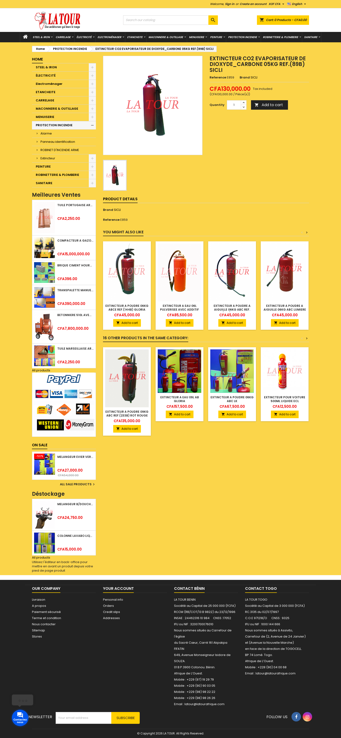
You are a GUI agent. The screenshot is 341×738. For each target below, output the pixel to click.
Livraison (38, 599)
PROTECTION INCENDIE (242, 37)
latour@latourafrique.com (276, 673)
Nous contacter (44, 624)
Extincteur (47, 158)
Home (37, 59)
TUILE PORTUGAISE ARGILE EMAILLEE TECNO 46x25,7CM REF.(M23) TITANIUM (75, 205)
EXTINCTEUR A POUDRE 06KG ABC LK (232, 399)
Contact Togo (261, 588)
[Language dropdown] (297, 4)
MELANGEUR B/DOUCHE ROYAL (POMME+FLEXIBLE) (75, 504)
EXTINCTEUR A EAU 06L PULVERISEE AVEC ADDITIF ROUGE (179, 309)
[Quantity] (234, 105)
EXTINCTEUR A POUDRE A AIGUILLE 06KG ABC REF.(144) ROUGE (232, 309)
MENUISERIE (196, 37)
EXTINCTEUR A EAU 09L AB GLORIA (179, 399)
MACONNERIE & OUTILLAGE (165, 37)
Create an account (253, 4)
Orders (108, 605)
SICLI (117, 210)
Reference (218, 77)
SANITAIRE (310, 37)
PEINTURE (216, 37)
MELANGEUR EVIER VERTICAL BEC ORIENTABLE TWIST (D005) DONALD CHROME (75, 457)
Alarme (46, 133)
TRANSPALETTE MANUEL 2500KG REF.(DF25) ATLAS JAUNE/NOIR (75, 290)
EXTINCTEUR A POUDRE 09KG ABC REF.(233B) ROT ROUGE (126, 413)
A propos (39, 605)
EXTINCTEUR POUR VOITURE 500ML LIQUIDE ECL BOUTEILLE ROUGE (284, 401)
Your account (118, 588)
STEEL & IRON (41, 37)
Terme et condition (46, 618)
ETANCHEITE (135, 37)
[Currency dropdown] (277, 4)
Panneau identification (57, 141)
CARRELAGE (63, 37)
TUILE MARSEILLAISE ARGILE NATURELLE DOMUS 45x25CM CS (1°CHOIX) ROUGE (75, 348)
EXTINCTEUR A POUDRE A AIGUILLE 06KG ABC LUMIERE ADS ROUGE (285, 309)
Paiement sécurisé (46, 612)
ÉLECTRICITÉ (84, 37)
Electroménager (109, 37)
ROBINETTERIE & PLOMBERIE (280, 37)
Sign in (229, 4)
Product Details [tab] (120, 199)
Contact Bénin (189, 588)
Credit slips (111, 612)
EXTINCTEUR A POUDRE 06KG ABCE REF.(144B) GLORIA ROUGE (126, 309)
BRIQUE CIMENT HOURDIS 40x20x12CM (75, 265)
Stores (37, 636)
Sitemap (38, 630)
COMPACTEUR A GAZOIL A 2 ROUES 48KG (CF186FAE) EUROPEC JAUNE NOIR (75, 240)
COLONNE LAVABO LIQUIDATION (75, 536)
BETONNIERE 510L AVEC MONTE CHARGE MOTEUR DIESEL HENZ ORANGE (75, 315)
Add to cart (269, 105)
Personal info (113, 599)
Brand (245, 77)
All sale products (78, 484)
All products (41, 370)
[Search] (170, 20)
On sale (39, 445)
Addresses (111, 618)
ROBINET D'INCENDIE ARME (59, 150)
